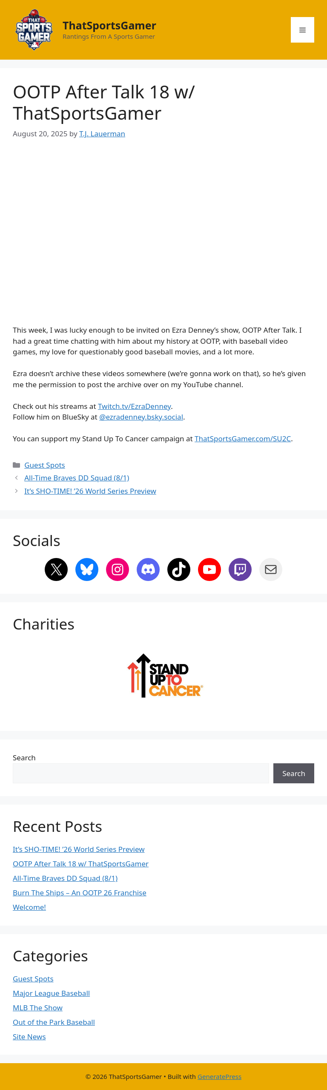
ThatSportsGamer (109, 25)
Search (24, 757)
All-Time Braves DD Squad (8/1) (76, 478)
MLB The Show (38, 1007)
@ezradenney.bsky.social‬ (141, 417)
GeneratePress (219, 1076)
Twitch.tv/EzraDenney (134, 406)
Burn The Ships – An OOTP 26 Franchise (79, 892)
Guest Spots (44, 465)
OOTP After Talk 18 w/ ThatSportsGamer (81, 864)
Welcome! (29, 907)
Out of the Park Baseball (54, 1022)
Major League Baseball (51, 993)
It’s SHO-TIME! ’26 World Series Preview (90, 491)
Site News (29, 1036)
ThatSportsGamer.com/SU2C (243, 438)
